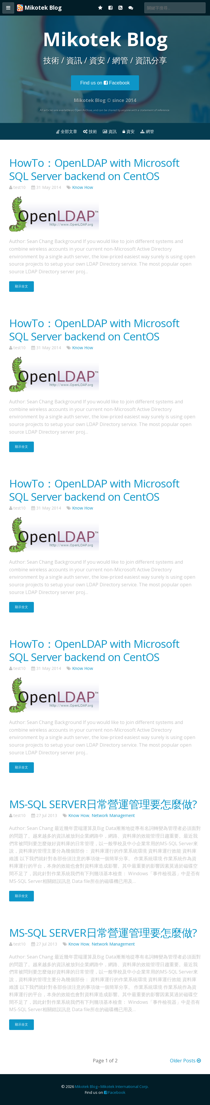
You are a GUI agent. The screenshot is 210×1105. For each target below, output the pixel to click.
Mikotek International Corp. (124, 1086)
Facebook (105, 83)
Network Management (113, 815)
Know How (82, 187)
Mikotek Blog (86, 1086)
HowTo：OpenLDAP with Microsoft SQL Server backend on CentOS (94, 169)
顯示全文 (21, 286)
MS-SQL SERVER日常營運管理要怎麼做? (103, 803)
